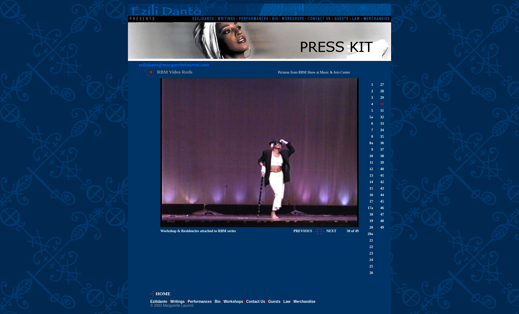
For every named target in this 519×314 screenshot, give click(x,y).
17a (370, 208)
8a (371, 143)
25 (371, 266)
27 (382, 85)
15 (371, 188)
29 (382, 97)
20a (370, 234)
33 (382, 123)
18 (371, 214)
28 (382, 91)
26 (371, 273)
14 (371, 182)
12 (371, 169)
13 (371, 175)
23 (371, 253)
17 (371, 201)
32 (382, 117)
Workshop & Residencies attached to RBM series (198, 231)
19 (371, 221)
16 (371, 195)
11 (371, 162)
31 (382, 110)
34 (382, 130)
